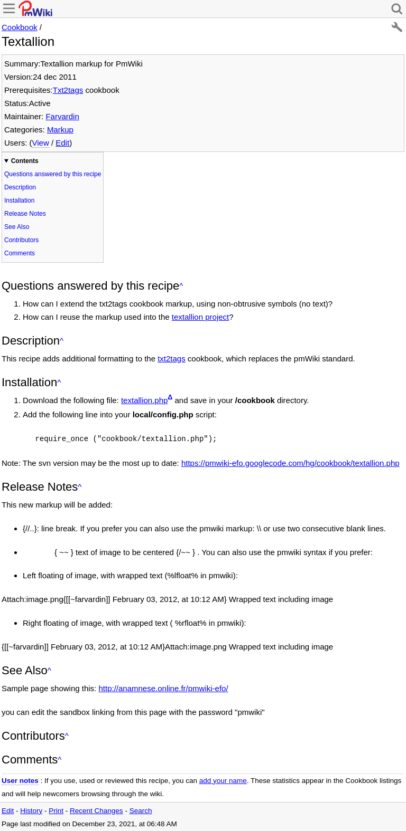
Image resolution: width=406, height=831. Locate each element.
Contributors (21, 240)
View (40, 142)
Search (141, 810)
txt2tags (172, 358)
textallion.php (144, 400)
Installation (19, 200)
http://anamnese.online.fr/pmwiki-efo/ (163, 687)
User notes (20, 780)
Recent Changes (96, 810)
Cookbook (20, 27)
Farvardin (62, 116)
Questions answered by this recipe (52, 174)
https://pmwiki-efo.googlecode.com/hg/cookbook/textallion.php (290, 461)
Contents (25, 161)
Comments (19, 253)
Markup (60, 129)
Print (56, 810)
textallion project (200, 316)
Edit (62, 142)
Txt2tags (68, 89)
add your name (223, 780)
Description (20, 187)
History (31, 810)
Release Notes (25, 213)
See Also (16, 227)
